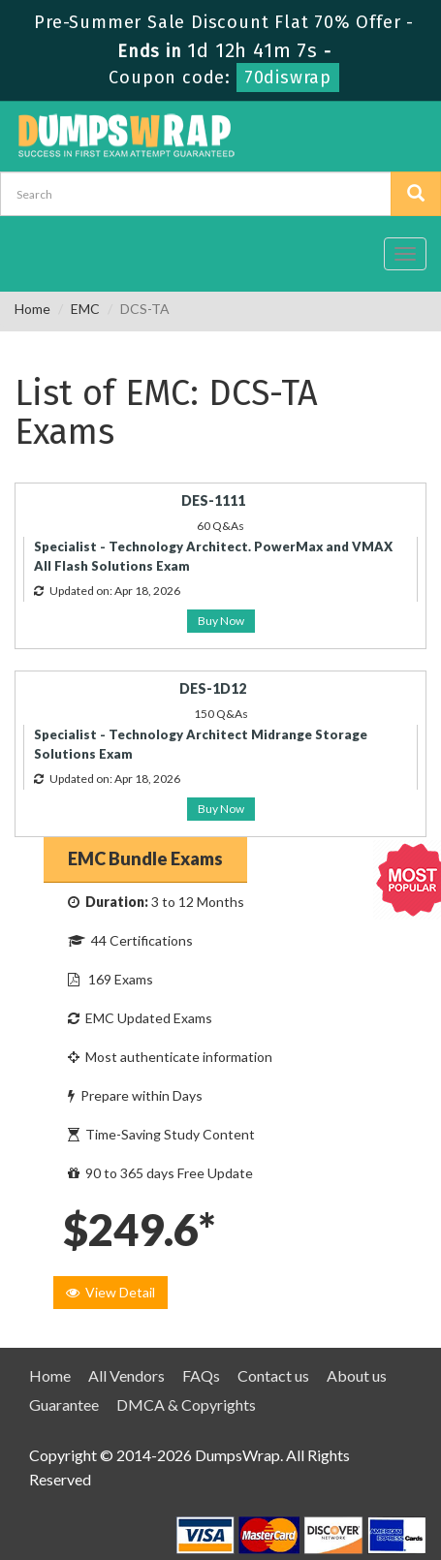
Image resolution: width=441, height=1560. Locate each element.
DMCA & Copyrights (186, 1404)
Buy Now (221, 620)
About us (357, 1375)
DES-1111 (213, 500)
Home (32, 308)
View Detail (110, 1292)
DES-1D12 (212, 688)
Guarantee (64, 1404)
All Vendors (126, 1375)
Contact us (273, 1375)
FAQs (201, 1375)
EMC (85, 308)
